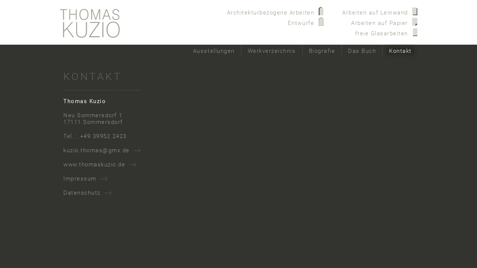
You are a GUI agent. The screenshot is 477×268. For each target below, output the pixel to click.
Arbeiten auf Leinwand (375, 12)
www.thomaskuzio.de (94, 164)
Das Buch (362, 51)
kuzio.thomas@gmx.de (96, 150)
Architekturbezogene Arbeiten (271, 12)
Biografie (322, 51)
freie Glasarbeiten (381, 33)
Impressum (80, 178)
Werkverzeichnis (272, 51)
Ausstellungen (214, 51)
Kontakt (400, 51)
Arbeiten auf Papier (379, 23)
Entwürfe (301, 23)
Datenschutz (82, 192)
